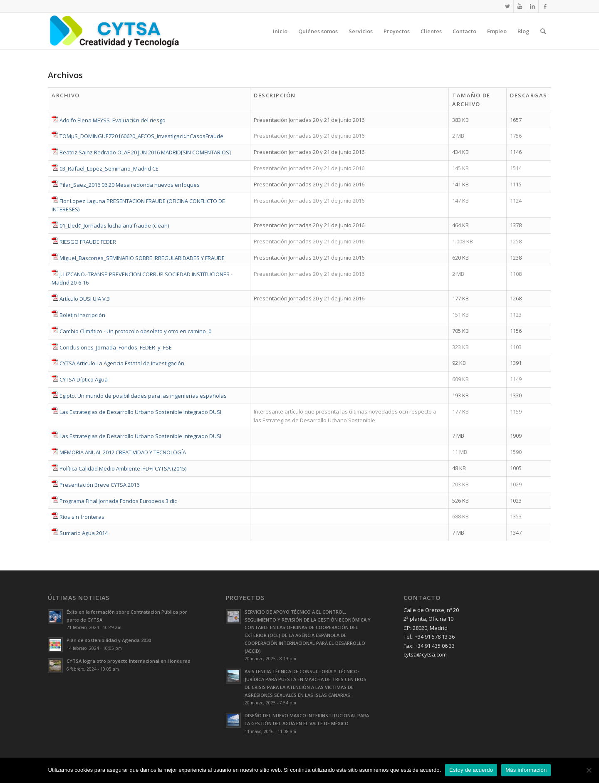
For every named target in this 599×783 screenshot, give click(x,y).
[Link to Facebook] (545, 6)
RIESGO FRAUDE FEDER (87, 241)
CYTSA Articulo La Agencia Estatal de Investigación (121, 363)
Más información (526, 770)
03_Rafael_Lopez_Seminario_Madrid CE (108, 168)
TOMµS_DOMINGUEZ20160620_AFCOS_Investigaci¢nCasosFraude (141, 136)
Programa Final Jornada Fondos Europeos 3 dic (118, 501)
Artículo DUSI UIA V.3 (84, 298)
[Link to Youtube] (520, 6)
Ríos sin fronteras (81, 516)
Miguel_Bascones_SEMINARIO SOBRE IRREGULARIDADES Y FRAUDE (142, 258)
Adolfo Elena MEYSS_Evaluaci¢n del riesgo (112, 120)
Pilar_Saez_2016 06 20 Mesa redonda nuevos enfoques (129, 184)
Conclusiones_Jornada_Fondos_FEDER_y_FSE (115, 347)
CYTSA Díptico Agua (83, 379)
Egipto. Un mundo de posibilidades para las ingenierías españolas (143, 395)
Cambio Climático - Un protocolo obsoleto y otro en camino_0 (135, 331)
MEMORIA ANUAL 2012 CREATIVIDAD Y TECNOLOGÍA (122, 452)
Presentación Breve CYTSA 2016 (99, 484)
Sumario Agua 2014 (83, 533)
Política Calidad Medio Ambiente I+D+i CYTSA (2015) (122, 468)
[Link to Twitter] (507, 6)
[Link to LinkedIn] (532, 6)
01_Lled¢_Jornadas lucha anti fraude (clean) (114, 225)
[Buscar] (543, 31)
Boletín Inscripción (82, 315)
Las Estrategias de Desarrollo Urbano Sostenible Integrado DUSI (140, 412)
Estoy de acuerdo (471, 770)
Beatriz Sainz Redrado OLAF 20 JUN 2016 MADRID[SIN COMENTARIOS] (145, 152)
